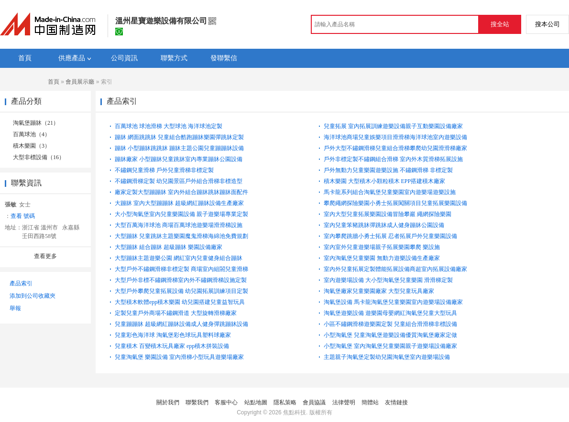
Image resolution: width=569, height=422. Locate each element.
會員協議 (314, 402)
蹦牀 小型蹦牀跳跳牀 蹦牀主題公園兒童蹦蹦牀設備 (179, 148)
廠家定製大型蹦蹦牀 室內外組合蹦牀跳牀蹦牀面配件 (181, 192)
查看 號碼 (23, 216)
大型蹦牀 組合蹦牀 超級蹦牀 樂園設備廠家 (168, 247)
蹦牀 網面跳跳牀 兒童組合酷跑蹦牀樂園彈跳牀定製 (179, 137)
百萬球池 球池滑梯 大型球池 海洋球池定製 (168, 126)
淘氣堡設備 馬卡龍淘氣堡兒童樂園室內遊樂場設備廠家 (393, 302)
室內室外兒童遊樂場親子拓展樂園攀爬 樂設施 (382, 247)
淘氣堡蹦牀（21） (36, 122)
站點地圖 (255, 402)
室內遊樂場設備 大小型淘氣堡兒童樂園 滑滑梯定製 (388, 280)
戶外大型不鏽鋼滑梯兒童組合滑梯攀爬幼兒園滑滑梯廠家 (395, 148)
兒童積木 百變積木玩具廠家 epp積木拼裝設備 (172, 346)
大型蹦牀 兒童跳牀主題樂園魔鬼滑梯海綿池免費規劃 (181, 236)
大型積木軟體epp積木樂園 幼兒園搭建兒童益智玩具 (180, 302)
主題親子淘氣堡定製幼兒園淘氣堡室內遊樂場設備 (387, 357)
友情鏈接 (396, 402)
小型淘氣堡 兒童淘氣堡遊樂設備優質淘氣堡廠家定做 (390, 335)
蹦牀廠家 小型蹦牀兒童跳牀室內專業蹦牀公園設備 (178, 159)
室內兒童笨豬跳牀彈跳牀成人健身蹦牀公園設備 (384, 225)
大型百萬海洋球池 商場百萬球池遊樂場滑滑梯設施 (178, 225)
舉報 (15, 308)
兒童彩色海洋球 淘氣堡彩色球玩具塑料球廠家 (173, 335)
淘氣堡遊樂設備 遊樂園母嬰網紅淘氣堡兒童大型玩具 (390, 313)
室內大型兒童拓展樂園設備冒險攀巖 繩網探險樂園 (387, 214)
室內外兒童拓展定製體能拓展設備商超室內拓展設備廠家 (395, 269)
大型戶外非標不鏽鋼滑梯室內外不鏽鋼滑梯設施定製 (181, 280)
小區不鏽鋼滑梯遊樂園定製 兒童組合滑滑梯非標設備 (390, 324)
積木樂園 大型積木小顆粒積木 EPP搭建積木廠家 (385, 181)
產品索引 (21, 283)
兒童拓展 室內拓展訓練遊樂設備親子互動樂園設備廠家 (393, 126)
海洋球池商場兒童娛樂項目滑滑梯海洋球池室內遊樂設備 (395, 137)
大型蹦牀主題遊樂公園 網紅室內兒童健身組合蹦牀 (178, 258)
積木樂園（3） (31, 145)
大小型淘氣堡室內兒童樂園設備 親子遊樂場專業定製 (181, 214)
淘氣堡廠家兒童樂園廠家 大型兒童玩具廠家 (379, 291)
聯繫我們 (197, 402)
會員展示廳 (80, 81)
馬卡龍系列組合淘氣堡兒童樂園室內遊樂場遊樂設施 (390, 192)
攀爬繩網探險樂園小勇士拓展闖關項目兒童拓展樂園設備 (395, 203)
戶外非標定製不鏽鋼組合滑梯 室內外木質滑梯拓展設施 (393, 159)
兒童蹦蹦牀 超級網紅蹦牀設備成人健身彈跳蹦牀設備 (181, 324)
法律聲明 (343, 402)
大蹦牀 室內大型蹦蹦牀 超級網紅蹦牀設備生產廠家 (179, 203)
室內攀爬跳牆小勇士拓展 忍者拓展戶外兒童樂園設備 (390, 236)
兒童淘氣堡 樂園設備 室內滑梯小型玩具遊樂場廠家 (179, 357)
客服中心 (226, 402)
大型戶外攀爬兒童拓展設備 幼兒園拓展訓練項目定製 (181, 291)
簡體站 (370, 402)
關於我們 (167, 402)
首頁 (53, 81)
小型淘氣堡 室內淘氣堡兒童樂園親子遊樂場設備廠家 (390, 346)
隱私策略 (285, 402)
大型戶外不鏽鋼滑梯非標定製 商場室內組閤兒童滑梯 (181, 269)
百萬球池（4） (31, 134)
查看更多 (45, 256)
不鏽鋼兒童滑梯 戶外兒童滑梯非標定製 (164, 170)
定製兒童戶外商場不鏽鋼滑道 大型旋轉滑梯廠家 (176, 313)
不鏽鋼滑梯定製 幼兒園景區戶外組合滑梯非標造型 (178, 181)
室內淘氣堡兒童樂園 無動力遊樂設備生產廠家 (382, 258)
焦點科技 (294, 412)
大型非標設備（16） (39, 157)
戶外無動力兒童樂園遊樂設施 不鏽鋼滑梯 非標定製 (388, 170)
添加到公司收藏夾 (32, 295)
